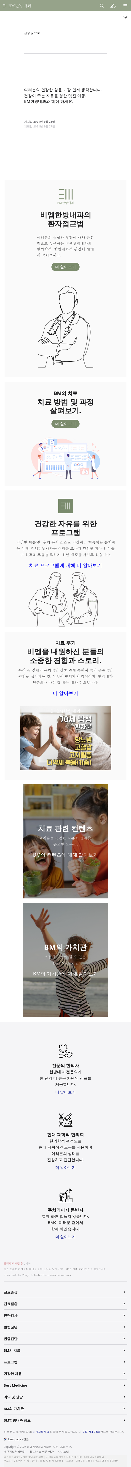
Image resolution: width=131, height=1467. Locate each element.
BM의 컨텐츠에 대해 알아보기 (65, 855)
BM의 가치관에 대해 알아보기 (65, 973)
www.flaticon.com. (61, 1275)
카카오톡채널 (41, 1432)
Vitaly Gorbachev (32, 1275)
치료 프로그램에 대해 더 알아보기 (65, 565)
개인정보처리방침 (15, 1452)
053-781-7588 (75, 1269)
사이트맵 (63, 1452)
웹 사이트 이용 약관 (42, 1452)
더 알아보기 (65, 266)
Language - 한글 (18, 1439)
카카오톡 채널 (26, 1269)
